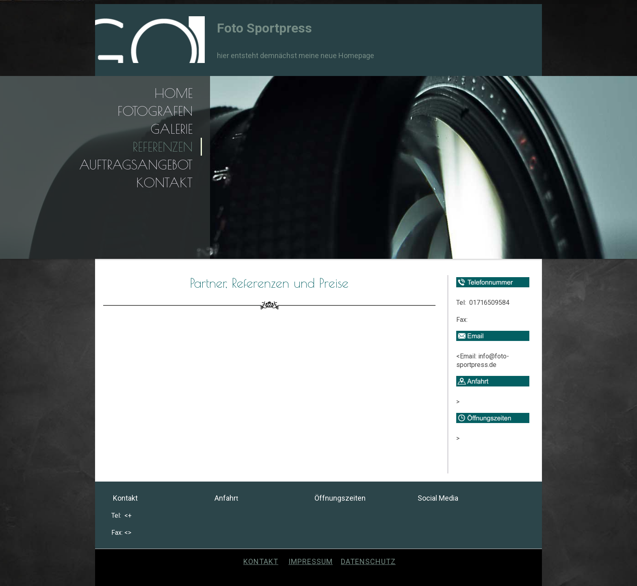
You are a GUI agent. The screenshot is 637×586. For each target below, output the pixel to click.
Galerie (171, 129)
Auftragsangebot (136, 164)
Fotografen (155, 111)
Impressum (310, 561)
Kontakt (164, 182)
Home (173, 93)
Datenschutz (368, 561)
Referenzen (162, 146)
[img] (150, 39)
